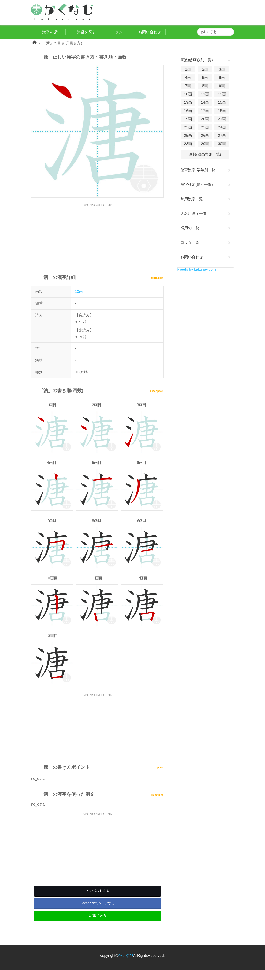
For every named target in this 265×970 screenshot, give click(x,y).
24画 (222, 127)
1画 (188, 69)
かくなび (125, 955)
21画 (222, 119)
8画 (205, 86)
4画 (188, 78)
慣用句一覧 (190, 228)
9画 (222, 86)
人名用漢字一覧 (194, 213)
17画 (205, 111)
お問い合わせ (192, 257)
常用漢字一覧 (192, 199)
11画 (205, 94)
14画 (205, 102)
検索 (230, 32)
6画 (222, 78)
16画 (188, 111)
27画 (222, 135)
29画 (205, 144)
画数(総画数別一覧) (205, 154)
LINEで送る (97, 915)
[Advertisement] (97, 236)
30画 (222, 144)
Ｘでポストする (97, 890)
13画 (79, 291)
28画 (188, 144)
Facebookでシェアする (97, 903)
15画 (222, 102)
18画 (222, 111)
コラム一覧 (190, 242)
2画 (205, 69)
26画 (205, 135)
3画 (222, 69)
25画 (188, 135)
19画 (188, 119)
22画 (188, 127)
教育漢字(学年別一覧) (199, 170)
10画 (188, 94)
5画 (205, 78)
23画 (205, 127)
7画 (188, 86)
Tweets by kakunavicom (196, 269)
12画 (222, 94)
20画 (205, 119)
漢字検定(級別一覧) (197, 184)
